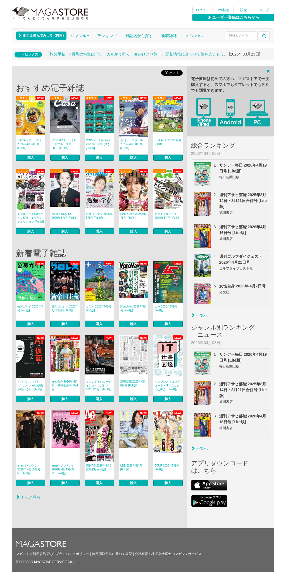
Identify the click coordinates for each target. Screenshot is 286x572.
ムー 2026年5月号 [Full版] (166, 308)
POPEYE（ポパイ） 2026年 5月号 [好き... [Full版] (99, 144)
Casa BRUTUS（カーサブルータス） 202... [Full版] (64, 144)
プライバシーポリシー (72, 554)
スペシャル (195, 35)
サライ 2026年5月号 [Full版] (98, 308)
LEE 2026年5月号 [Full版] (131, 467)
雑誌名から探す (139, 35)
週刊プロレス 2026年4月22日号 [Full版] (65, 308)
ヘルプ (264, 10)
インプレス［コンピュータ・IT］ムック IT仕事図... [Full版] (167, 385)
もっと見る (28, 497)
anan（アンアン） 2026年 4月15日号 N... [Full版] (28, 469)
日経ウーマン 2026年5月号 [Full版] (99, 215)
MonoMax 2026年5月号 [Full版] (133, 308)
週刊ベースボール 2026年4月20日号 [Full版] (131, 144)
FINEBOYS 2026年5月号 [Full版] (133, 215)
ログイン (202, 10)
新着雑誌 (169, 35)
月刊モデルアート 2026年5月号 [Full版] (167, 215)
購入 (30, 158)
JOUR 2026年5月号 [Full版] (167, 467)
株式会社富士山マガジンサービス (176, 554)
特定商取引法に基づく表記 (112, 554)
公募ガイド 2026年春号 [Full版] (30, 308)
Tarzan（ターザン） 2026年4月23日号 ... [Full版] (29, 144)
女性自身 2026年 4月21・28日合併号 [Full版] (65, 385)
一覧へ (199, 315)
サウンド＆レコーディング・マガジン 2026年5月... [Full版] (98, 385)
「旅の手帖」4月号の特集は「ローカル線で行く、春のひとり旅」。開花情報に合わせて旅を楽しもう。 (137, 54)
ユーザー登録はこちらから (233, 17)
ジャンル (80, 35)
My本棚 (223, 10)
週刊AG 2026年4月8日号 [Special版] (98, 467)
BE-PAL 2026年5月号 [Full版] (168, 142)
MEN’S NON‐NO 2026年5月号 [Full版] (64, 215)
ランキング (107, 35)
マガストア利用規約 (31, 554)
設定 (243, 10)
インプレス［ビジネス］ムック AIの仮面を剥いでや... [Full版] (30, 385)
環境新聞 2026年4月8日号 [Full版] (133, 383)
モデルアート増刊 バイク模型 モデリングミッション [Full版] (30, 217)
